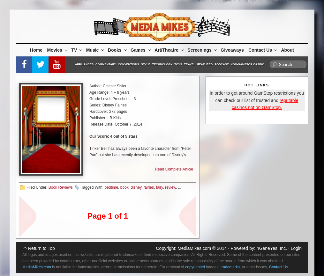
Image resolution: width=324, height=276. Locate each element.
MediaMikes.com (194, 248)
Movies (57, 50)
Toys (178, 64)
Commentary (105, 64)
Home (36, 50)
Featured (205, 64)
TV (77, 50)
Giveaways (232, 50)
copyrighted (195, 267)
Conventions (128, 64)
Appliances (84, 64)
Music (95, 50)
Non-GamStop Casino (247, 64)
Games (141, 50)
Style (145, 64)
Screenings (202, 50)
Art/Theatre (169, 50)
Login (296, 248)
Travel (189, 64)
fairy (159, 187)
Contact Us (263, 50)
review (170, 187)
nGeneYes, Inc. (272, 248)
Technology (162, 64)
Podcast (222, 64)
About (287, 50)
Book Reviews (61, 187)
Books (118, 50)
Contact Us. (279, 267)
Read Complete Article (174, 169)
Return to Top (41, 248)
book (124, 187)
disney (136, 187)
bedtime (111, 187)
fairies (149, 187)
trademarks (230, 267)
